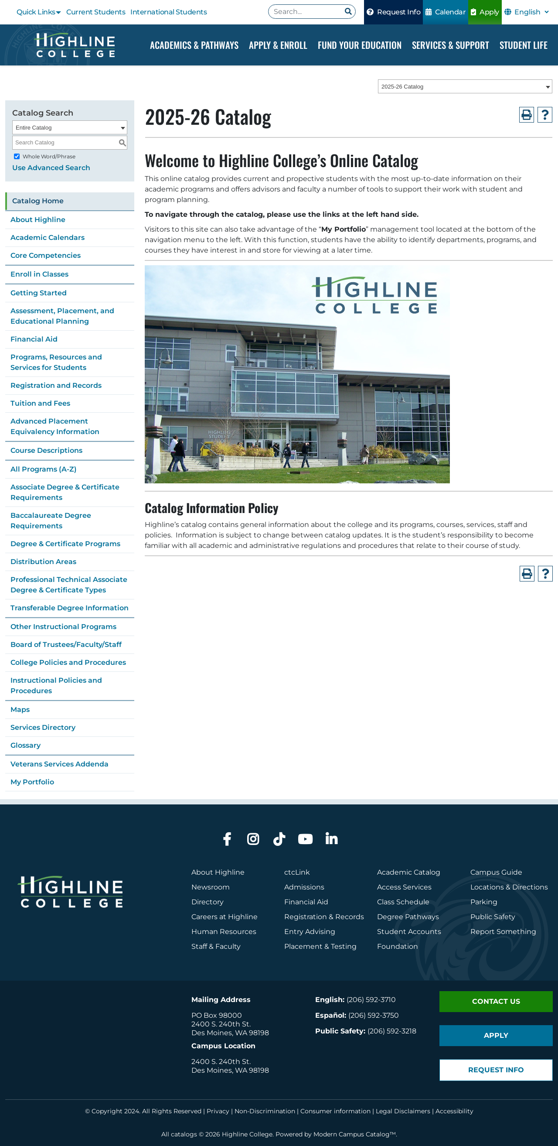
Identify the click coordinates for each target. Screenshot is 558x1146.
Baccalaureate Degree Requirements (50, 520)
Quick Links (36, 12)
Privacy (218, 1111)
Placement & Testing (320, 946)
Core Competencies (45, 255)
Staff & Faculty (216, 946)
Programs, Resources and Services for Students (56, 362)
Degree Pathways (408, 917)
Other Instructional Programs (63, 627)
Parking (483, 902)
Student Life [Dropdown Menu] (524, 44)
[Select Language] (531, 12)
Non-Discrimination (265, 1111)
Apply (485, 12)
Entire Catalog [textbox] (33, 127)
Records (349, 917)
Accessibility (454, 1111)
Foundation (397, 946)
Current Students (95, 12)
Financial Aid (34, 339)
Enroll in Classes (39, 274)
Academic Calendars (47, 237)
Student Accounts (409, 931)
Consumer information (335, 1111)
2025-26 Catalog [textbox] (402, 87)
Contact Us (496, 1001)
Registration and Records (56, 385)
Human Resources (223, 931)
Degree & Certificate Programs (65, 544)
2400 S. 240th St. (221, 1024)
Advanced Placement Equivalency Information (54, 426)
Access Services (404, 887)
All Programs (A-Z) (43, 469)
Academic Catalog (408, 872)
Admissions (305, 887)
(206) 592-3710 (371, 999)
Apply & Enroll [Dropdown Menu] (278, 44)
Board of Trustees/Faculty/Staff (66, 644)
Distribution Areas (43, 562)
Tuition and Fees (40, 403)
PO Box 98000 (216, 1015)
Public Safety (492, 917)
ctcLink (297, 872)
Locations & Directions (509, 887)
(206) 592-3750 (373, 1015)
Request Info (393, 12)
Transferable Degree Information (69, 608)
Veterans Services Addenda (59, 764)
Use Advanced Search (51, 168)
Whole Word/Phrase (49, 156)
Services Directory (42, 727)
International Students (168, 12)
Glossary (25, 745)
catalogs (184, 1134)
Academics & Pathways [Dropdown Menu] (194, 44)
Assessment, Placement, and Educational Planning (62, 316)
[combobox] (465, 87)
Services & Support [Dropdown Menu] (450, 44)
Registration (305, 917)
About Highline (37, 220)
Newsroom (210, 887)
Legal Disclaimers (403, 1111)
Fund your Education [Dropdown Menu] (359, 44)
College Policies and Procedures (68, 662)
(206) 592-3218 (391, 1031)
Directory (207, 902)
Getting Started (38, 293)
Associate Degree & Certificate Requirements (64, 492)
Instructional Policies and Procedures (56, 685)
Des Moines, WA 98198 (230, 1033)
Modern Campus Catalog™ (354, 1134)
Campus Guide (496, 872)
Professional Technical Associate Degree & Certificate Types (68, 584)
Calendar (445, 12)
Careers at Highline (224, 917)
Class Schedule (403, 902)
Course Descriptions (46, 450)
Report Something (503, 931)
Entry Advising (309, 931)
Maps (20, 709)
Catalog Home (38, 201)
